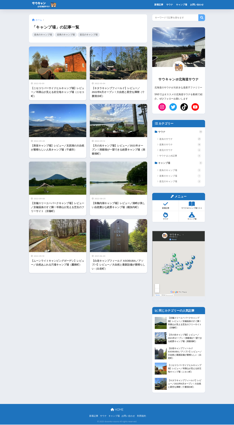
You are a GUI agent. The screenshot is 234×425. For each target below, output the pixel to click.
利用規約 (141, 416)
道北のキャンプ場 (89, 34)
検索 (201, 17)
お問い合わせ (197, 4)
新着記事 (158, 4)
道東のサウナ (180, 144)
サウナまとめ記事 (180, 156)
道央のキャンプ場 (43, 34)
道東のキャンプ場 (66, 34)
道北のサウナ (180, 150)
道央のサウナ (180, 139)
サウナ (169, 4)
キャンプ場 (181, 4)
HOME (117, 410)
